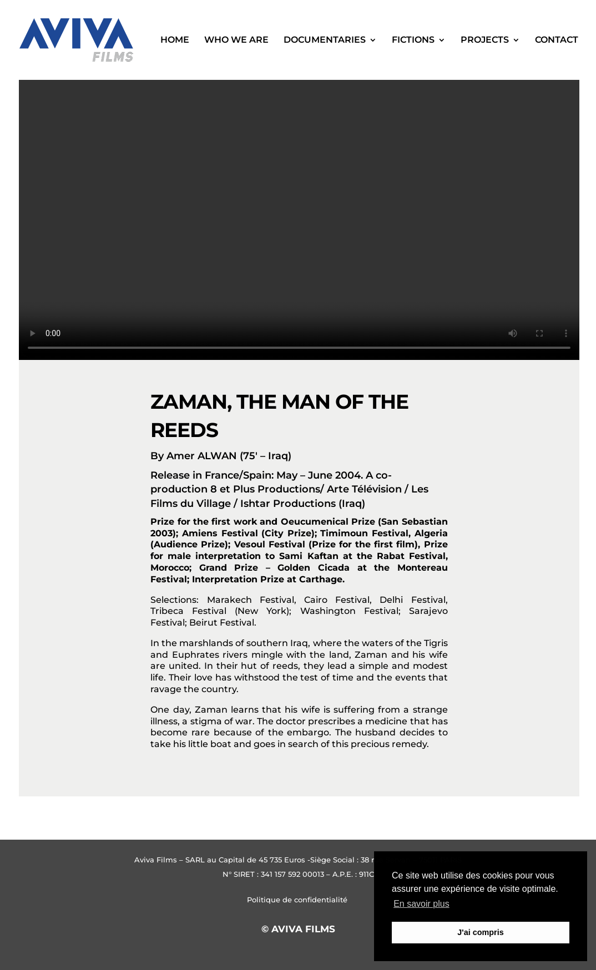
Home (174, 40)
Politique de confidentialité (298, 899)
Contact (556, 40)
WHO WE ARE (236, 40)
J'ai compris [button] (480, 932)
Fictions (413, 40)
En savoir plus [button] (421, 903)
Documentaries (325, 40)
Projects (485, 40)
